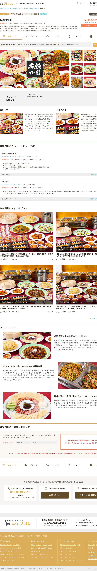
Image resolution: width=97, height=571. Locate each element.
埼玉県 (38, 536)
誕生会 (50, 548)
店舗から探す (30, 3)
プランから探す (20, 3)
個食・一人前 (16, 557)
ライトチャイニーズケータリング (11, 184)
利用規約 (3, 568)
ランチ (50, 545)
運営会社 (23, 568)
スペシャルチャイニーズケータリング (13, 156)
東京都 (21, 536)
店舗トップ (12, 36)
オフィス (33, 548)
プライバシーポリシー (33, 568)
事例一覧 (90, 548)
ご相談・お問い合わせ (85, 522)
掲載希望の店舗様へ (13, 568)
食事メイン (16, 551)
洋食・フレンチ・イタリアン (68, 545)
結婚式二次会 (35, 554)
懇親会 (33, 545)
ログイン (82, 3)
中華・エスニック (74, 551)
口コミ (55, 36)
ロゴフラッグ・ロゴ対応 (7, 560)
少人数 (45, 545)
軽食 (22, 557)
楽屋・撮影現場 (42, 548)
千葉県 (45, 536)
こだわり (78, 36)
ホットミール (63, 551)
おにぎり (71, 557)
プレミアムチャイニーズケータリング (70, 302)
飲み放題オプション (6, 545)
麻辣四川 (6, 20)
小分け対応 (16, 545)
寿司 (61, 548)
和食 (79, 545)
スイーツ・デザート (65, 560)
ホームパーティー (41, 551)
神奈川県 (29, 536)
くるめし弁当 (92, 556)
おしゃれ (21, 554)
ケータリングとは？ (85, 520)
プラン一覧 (34, 36)
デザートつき (4, 548)
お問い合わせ (54, 495)
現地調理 (2, 554)
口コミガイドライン (48, 568)
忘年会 (51, 557)
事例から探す (40, 3)
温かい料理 (3, 551)
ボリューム (3, 557)
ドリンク (75, 560)
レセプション (35, 557)
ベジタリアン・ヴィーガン (67, 554)
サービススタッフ (12, 554)
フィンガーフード (69, 548)
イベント (38, 545)
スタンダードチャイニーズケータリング (71, 250)
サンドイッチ (63, 557)
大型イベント (44, 557)
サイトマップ (59, 568)
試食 (9, 557)
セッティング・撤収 (15, 548)
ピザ (80, 560)
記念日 (33, 551)
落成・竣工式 (44, 554)
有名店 (10, 551)
